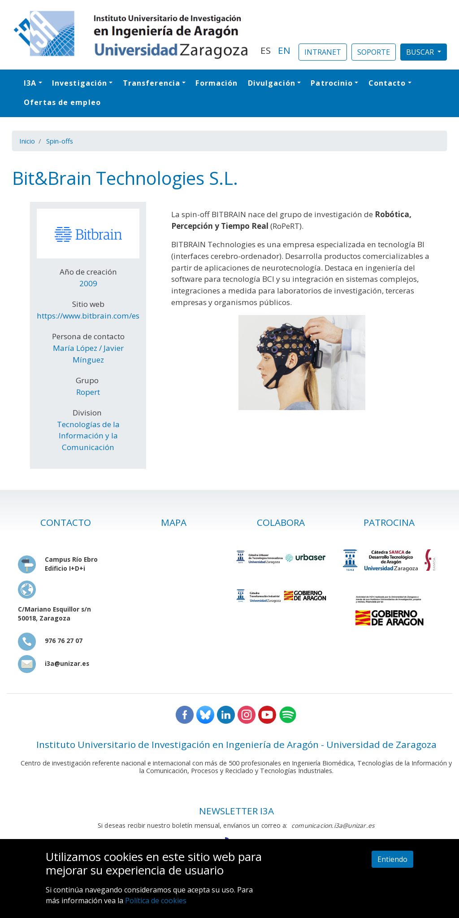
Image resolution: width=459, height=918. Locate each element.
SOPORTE (373, 52)
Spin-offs (59, 140)
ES (265, 50)
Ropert (88, 392)
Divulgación (271, 83)
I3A (30, 83)
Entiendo (392, 859)
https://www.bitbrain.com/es (88, 315)
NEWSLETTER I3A (236, 810)
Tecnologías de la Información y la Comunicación (88, 435)
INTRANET (322, 52)
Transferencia (151, 83)
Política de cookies (155, 900)
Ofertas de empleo (62, 102)
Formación (216, 83)
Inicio (27, 140)
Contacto (387, 83)
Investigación (79, 83)
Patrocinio (332, 83)
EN (284, 50)
